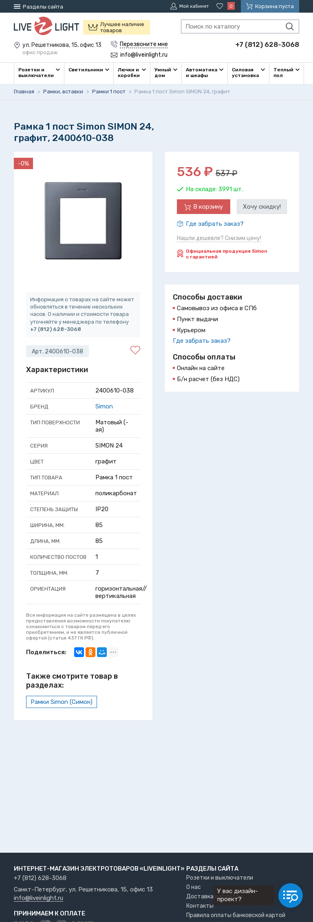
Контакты (200, 905)
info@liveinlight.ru (38, 898)
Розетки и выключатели (219, 877)
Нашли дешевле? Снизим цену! (219, 237)
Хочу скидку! (262, 206)
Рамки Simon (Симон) (62, 701)
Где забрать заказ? (215, 223)
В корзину (208, 206)
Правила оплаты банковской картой (235, 915)
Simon (104, 406)
